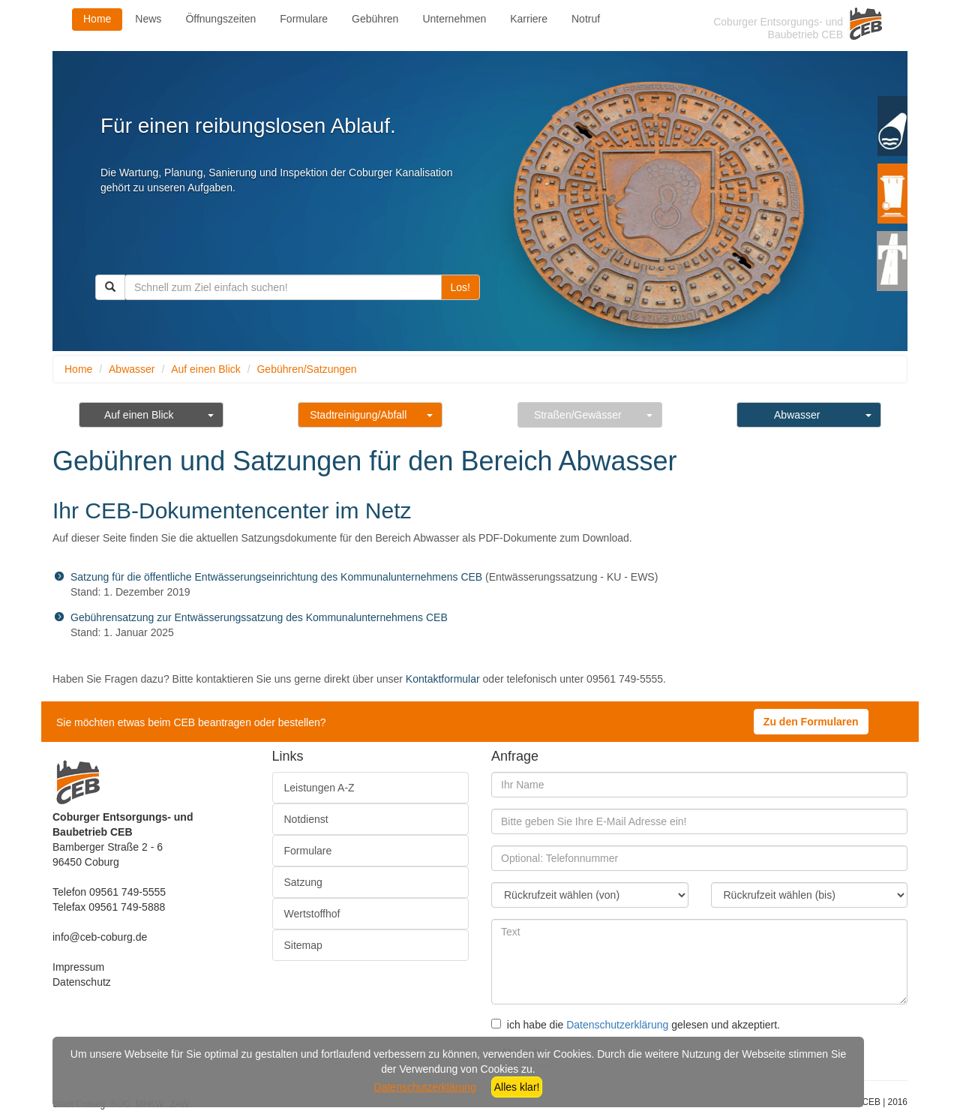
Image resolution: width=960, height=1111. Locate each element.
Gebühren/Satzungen (306, 369)
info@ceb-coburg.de (99, 937)
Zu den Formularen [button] (811, 722)
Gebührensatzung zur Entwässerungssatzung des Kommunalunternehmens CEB (259, 617)
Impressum (78, 967)
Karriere (529, 19)
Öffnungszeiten (220, 19)
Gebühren (375, 19)
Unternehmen (454, 19)
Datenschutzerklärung (617, 1025)
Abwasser (131, 369)
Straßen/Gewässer (578, 415)
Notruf (586, 19)
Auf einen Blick (206, 369)
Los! (460, 287)
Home (97, 19)
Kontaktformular (443, 679)
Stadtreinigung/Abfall (358, 415)
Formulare (304, 19)
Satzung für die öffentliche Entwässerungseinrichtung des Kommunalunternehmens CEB (276, 577)
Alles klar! (517, 1087)
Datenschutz (81, 982)
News (148, 19)
